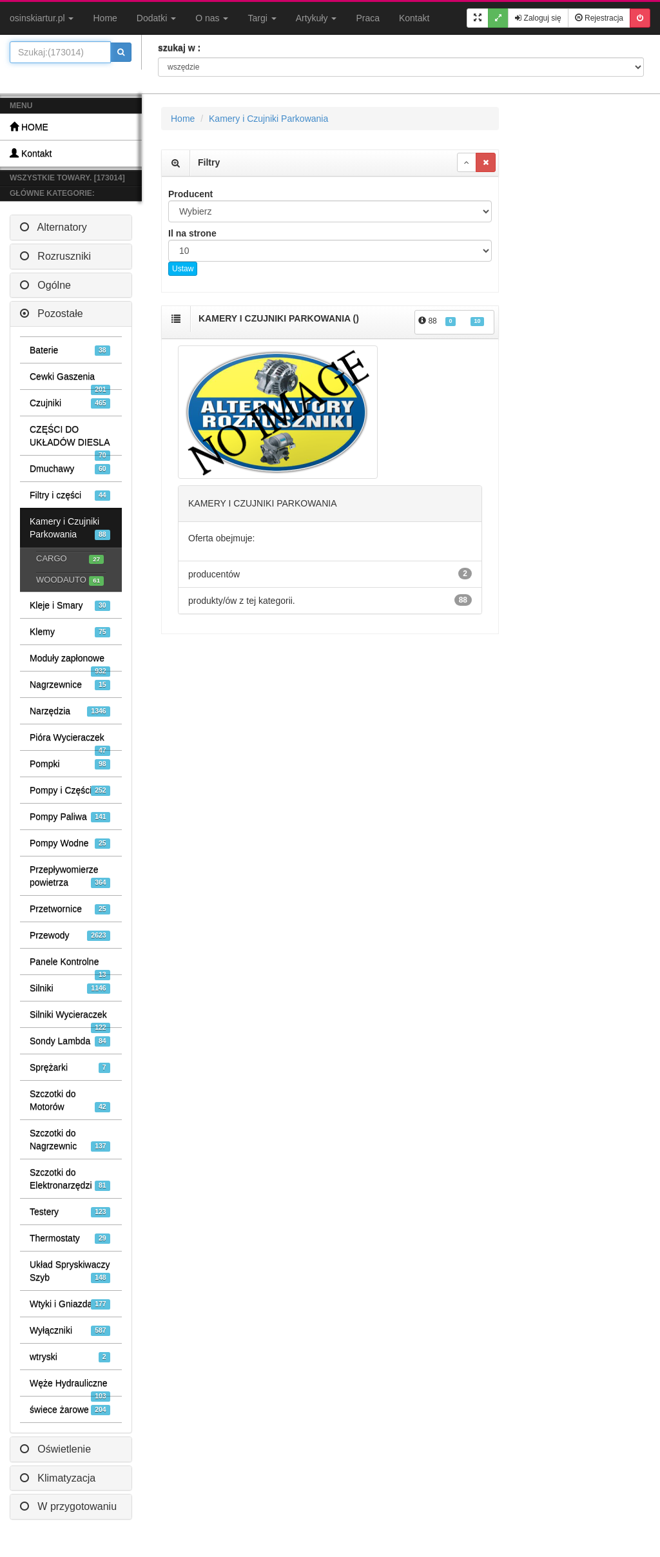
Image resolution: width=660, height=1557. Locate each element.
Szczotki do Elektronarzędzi (70, 1179)
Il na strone (192, 233)
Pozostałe (51, 313)
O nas (211, 18)
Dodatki (156, 18)
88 (451, 321)
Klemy (70, 631)
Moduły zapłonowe (70, 662)
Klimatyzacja (57, 1478)
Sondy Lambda (70, 1041)
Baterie (70, 350)
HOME (29, 126)
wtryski (70, 1356)
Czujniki (70, 403)
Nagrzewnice (70, 684)
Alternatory (53, 227)
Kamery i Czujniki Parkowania (70, 528)
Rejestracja (599, 18)
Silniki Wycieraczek (70, 1018)
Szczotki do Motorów (70, 1100)
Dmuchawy (70, 468)
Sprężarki (70, 1067)
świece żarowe (70, 1409)
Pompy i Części (70, 790)
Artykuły (316, 18)
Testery (70, 1211)
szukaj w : (179, 48)
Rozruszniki (55, 256)
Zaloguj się (538, 18)
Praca (368, 18)
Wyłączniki (70, 1330)
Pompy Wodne (70, 843)
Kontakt (414, 18)
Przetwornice (70, 909)
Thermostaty (70, 1238)
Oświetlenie (55, 1449)
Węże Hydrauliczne (70, 1387)
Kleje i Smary (70, 605)
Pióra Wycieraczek (70, 741)
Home (105, 18)
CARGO (70, 559)
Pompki (70, 764)
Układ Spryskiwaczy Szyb (70, 1271)
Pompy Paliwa (70, 816)
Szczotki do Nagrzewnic (70, 1140)
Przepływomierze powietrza (70, 876)
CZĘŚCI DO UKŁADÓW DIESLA (70, 439)
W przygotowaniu (68, 1506)
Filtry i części (70, 495)
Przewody (70, 935)
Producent (190, 194)
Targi (262, 18)
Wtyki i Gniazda (70, 1304)
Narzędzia (70, 711)
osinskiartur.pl (41, 18)
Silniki (70, 988)
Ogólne (45, 285)
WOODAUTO (70, 580)
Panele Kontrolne (70, 965)
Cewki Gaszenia (70, 380)
